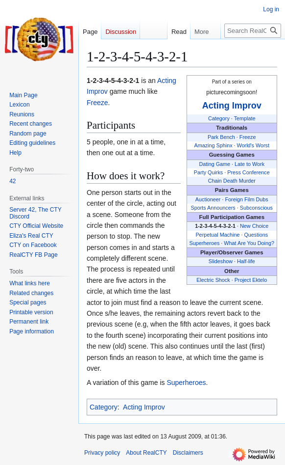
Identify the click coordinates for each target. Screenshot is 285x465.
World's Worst (253, 145)
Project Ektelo (251, 280)
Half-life (246, 261)
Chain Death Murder (232, 181)
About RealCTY (146, 452)
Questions (256, 235)
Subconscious (256, 208)
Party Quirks (208, 172)
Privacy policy (102, 452)
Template (245, 118)
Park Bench (221, 137)
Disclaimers (188, 452)
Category (219, 118)
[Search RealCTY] (252, 31)
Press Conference (248, 172)
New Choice (254, 226)
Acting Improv (231, 105)
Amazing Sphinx (213, 145)
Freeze (247, 137)
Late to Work (249, 164)
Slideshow (221, 261)
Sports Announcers (213, 208)
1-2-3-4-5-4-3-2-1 (215, 226)
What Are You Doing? (249, 243)
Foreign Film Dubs (246, 199)
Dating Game (214, 164)
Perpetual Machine (217, 235)
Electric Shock (213, 280)
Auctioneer (208, 199)
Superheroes (205, 243)
